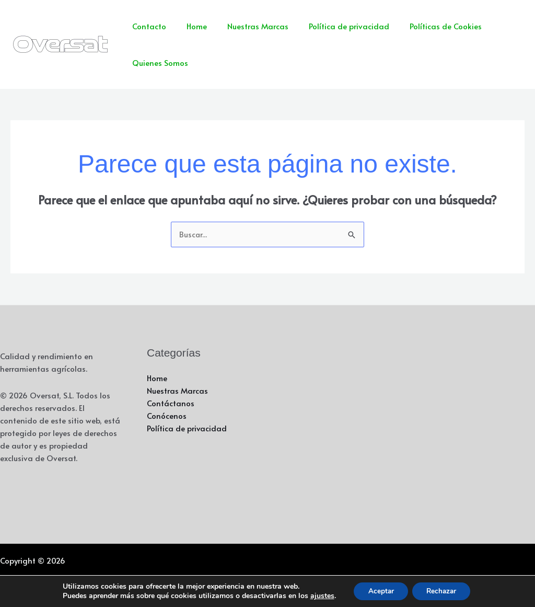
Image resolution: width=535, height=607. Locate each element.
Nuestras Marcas (245, 25)
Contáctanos (170, 403)
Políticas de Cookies (424, 25)
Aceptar (379, 590)
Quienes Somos (157, 62)
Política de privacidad (332, 25)
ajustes (318, 595)
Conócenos (167, 415)
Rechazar (443, 590)
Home (189, 25)
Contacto (147, 25)
